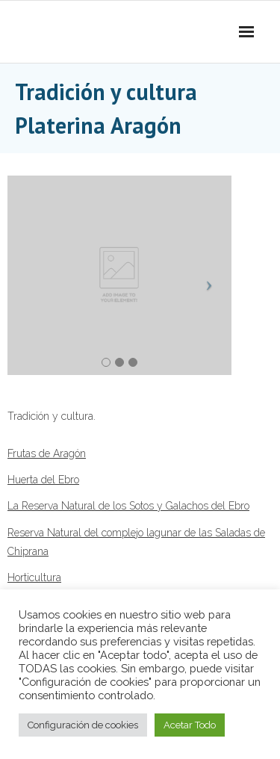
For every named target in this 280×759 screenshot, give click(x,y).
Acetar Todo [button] (190, 725)
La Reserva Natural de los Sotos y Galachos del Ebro (128, 506)
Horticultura (34, 577)
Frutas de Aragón (46, 453)
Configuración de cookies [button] (83, 725)
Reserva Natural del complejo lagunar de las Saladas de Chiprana (136, 542)
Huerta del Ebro (43, 480)
